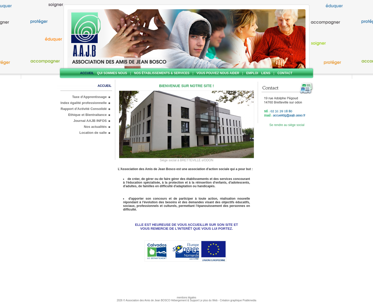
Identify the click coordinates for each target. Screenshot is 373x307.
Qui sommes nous (112, 73)
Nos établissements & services (162, 73)
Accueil (87, 73)
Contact (284, 73)
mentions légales (186, 297)
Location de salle (93, 133)
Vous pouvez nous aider (217, 73)
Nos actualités (95, 127)
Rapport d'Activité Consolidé (84, 109)
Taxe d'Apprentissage (89, 97)
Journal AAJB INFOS (90, 121)
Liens (265, 73)
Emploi (252, 73)
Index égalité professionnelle (84, 103)
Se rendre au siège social (286, 125)
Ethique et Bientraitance (87, 115)
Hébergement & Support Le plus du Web (194, 300)
